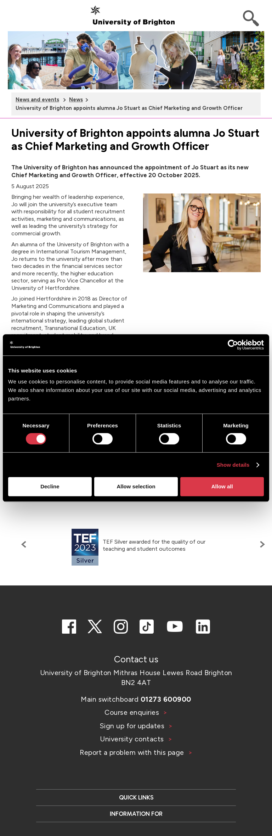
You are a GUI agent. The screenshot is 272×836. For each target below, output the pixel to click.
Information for (136, 813)
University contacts (132, 739)
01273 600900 (166, 699)
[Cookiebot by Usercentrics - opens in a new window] (233, 345)
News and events (37, 99)
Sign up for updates (133, 726)
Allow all (222, 486)
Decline (49, 486)
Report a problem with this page (133, 752)
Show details (233, 465)
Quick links (136, 797)
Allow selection (136, 486)
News (76, 99)
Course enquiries (132, 712)
